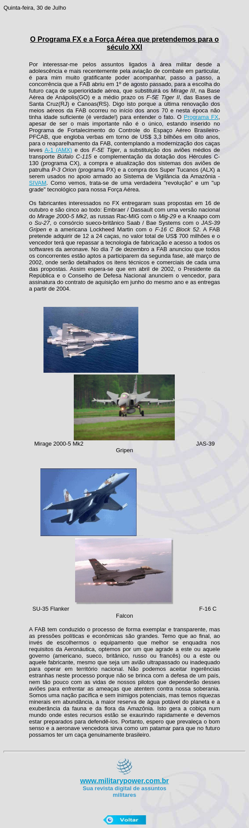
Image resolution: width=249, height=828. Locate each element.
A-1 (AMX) (58, 150)
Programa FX (201, 117)
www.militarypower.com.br (124, 781)
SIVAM (38, 183)
